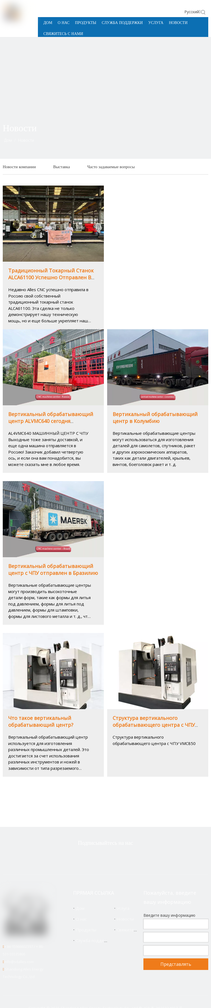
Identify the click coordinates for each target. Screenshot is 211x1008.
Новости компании (19, 167)
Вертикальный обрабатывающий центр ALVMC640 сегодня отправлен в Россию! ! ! (50, 421)
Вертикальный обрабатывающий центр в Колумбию (155, 417)
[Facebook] (96, 857)
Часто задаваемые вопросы (111, 167)
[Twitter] (78, 857)
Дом (80, 908)
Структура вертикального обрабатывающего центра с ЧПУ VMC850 (154, 725)
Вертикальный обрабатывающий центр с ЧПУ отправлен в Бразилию (53, 569)
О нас (81, 919)
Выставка (61, 167)
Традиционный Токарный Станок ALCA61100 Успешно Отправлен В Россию (51, 277)
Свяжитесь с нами (134, 929)
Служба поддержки (95, 940)
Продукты (86, 929)
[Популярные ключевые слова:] (203, 12)
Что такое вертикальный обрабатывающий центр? (40, 721)
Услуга (123, 908)
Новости (125, 919)
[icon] (193, 136)
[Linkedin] (113, 857)
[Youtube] (130, 857)
